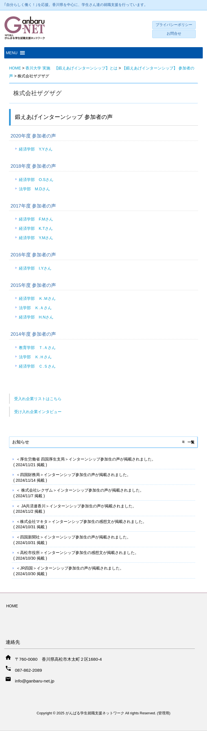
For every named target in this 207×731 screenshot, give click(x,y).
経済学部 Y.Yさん (36, 149)
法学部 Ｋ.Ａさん (35, 308)
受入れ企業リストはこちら (38, 398)
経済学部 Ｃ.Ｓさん (37, 366)
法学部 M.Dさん (34, 189)
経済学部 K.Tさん (36, 228)
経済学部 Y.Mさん (36, 237)
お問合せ (174, 34)
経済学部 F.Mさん (36, 219)
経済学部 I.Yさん (35, 268)
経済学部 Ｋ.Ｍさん (37, 298)
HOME (12, 606)
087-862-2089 (28, 670)
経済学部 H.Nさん (36, 317)
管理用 (163, 713)
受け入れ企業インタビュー (38, 411)
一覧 (191, 442)
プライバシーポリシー (174, 25)
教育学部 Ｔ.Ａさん (37, 347)
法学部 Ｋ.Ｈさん (35, 357)
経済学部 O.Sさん (36, 179)
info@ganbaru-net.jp (35, 680)
